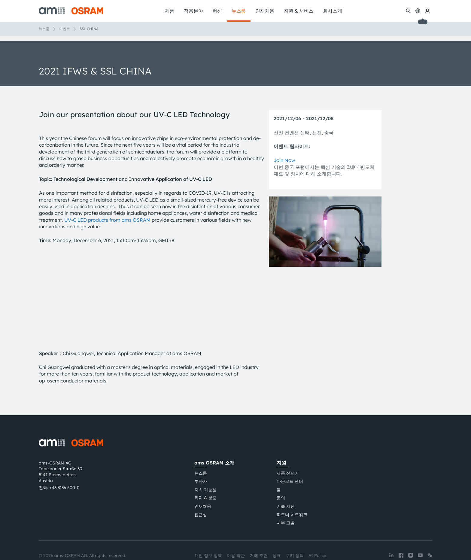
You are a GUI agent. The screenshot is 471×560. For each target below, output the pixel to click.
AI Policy (317, 529)
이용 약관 (236, 529)
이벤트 (64, 28)
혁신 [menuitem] (217, 11)
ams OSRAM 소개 (214, 437)
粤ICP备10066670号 (213, 540)
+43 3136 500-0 (64, 461)
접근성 (200, 488)
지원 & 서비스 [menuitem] (298, 11)
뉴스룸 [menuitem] (239, 11)
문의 (281, 472)
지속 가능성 (205, 463)
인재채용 (202, 480)
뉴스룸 (44, 28)
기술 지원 (286, 480)
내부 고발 (286, 496)
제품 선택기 (288, 447)
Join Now (284, 160)
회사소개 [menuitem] (332, 11)
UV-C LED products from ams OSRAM (107, 220)
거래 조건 (259, 529)
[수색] (408, 11)
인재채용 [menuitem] (264, 11)
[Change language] (418, 11)
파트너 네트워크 (292, 488)
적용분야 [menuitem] (193, 11)
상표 (276, 529)
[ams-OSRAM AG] (71, 10)
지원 (281, 437)
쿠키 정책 (295, 529)
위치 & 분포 (205, 472)
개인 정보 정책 (208, 529)
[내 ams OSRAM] (427, 11)
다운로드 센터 (290, 455)
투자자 (200, 455)
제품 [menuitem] (170, 11)
